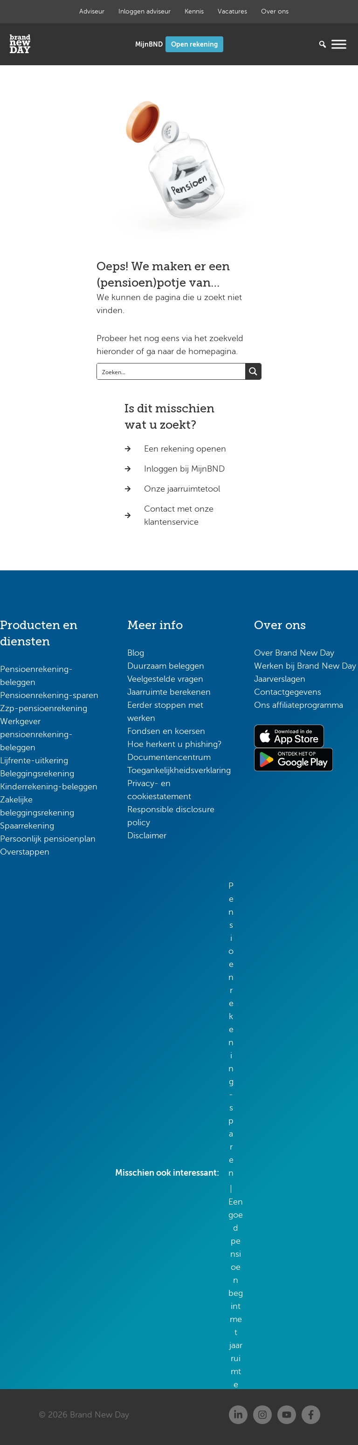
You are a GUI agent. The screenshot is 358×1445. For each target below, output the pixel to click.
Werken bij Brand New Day (305, 666)
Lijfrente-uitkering (34, 760)
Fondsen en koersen (166, 731)
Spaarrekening (27, 825)
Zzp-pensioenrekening (43, 708)
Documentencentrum (169, 757)
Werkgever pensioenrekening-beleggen (36, 734)
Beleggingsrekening (37, 773)
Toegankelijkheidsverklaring (179, 770)
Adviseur (91, 11)
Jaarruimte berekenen (169, 692)
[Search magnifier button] (253, 371)
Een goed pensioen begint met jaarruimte (235, 1293)
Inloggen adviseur (144, 11)
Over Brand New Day (294, 652)
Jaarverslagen (279, 679)
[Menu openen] (338, 44)
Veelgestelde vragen (165, 679)
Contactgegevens (287, 692)
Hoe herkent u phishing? (174, 744)
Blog (135, 652)
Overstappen (24, 851)
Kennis (194, 11)
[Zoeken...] (309, 44)
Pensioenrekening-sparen (49, 695)
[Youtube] (286, 1414)
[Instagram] (262, 1414)
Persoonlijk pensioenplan (48, 838)
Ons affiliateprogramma (298, 705)
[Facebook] (311, 1414)
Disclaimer (146, 835)
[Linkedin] (238, 1414)
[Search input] (171, 371)
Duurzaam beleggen (165, 666)
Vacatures (232, 11)
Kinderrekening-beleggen (48, 786)
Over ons (275, 11)
